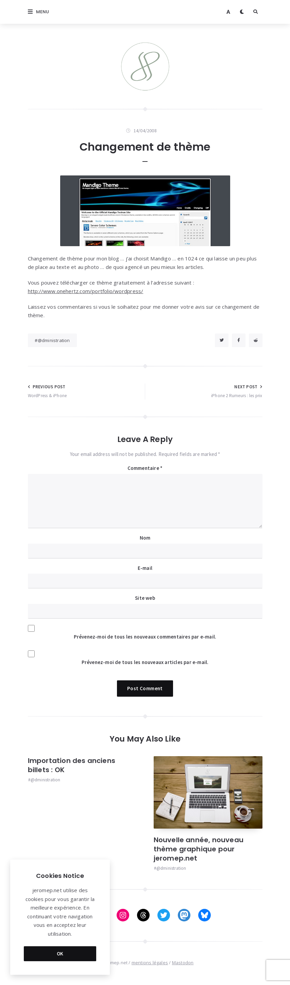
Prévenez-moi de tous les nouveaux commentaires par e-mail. (145, 636)
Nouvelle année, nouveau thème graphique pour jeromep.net (199, 849)
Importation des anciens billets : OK (72, 765)
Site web (145, 598)
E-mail (145, 568)
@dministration (54, 340)
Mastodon (183, 962)
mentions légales (150, 962)
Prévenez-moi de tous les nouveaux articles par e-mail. (145, 662)
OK (60, 953)
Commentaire (145, 468)
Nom (145, 537)
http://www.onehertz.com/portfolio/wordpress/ (85, 291)
